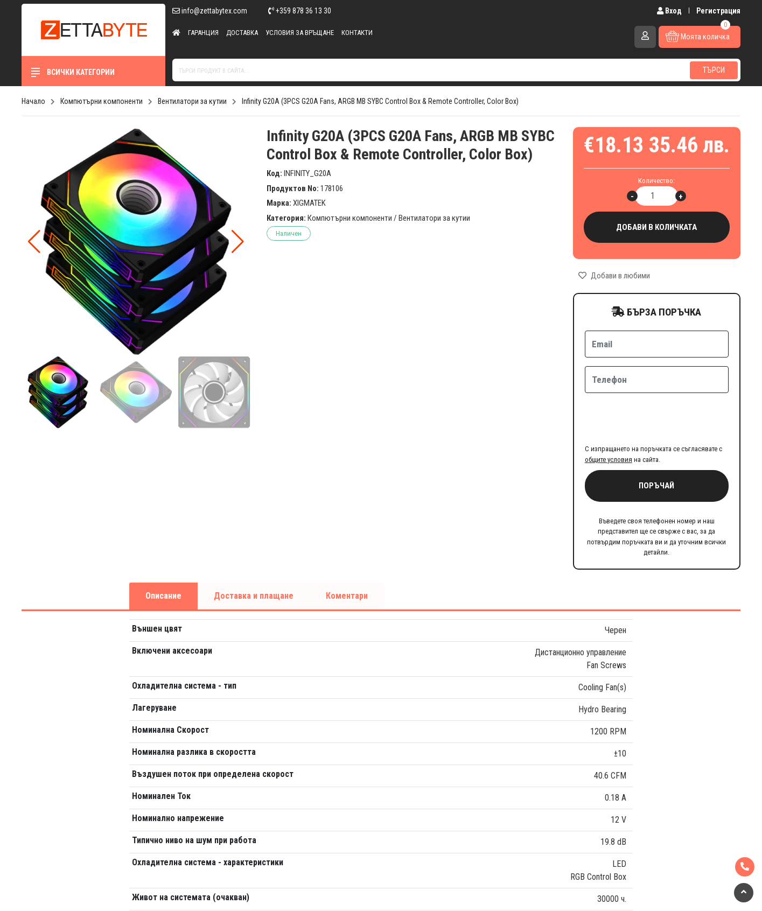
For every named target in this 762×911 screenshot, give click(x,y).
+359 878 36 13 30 (299, 10)
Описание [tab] (163, 554)
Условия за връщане (299, 33)
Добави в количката (656, 227)
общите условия (608, 418)
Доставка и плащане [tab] (253, 554)
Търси (714, 70)
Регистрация (718, 10)
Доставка (242, 33)
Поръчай (656, 444)
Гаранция (203, 33)
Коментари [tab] (347, 554)
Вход (670, 10)
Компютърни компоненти (349, 218)
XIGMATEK (309, 203)
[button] (237, 242)
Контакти (357, 33)
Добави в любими (614, 276)
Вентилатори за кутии (434, 218)
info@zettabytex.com (209, 10)
